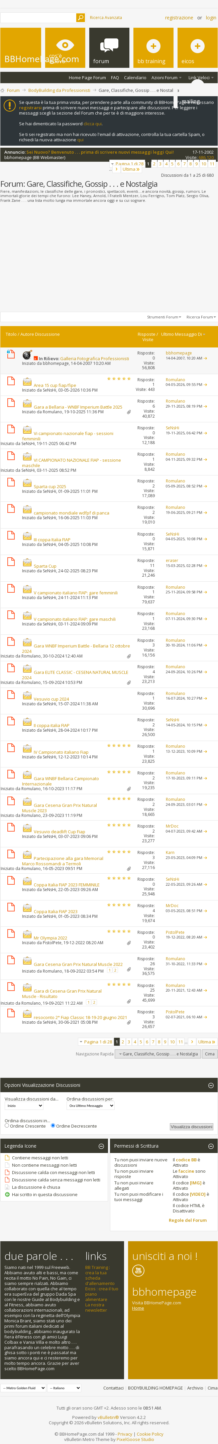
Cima (210, 1054)
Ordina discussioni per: (90, 1099)
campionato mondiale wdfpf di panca (71, 513)
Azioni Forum (164, 78)
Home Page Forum (87, 78)
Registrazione (179, 17)
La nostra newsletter (96, 1307)
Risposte (146, 334)
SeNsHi (49, 390)
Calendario (135, 78)
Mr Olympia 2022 (50, 938)
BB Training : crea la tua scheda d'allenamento (100, 1275)
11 (212, 164)
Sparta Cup (45, 566)
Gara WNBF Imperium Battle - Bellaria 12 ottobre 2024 (76, 648)
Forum (13, 90)
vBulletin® (108, 1417)
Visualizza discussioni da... (32, 1099)
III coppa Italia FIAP (52, 540)
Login (211, 17)
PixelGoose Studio (135, 1439)
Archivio (195, 1388)
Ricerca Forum (200, 316)
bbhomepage (18, 157)
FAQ (115, 78)
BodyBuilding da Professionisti (59, 90)
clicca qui (93, 124)
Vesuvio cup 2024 (51, 699)
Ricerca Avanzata (106, 17)
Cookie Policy (150, 1434)
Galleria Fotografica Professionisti (94, 358)
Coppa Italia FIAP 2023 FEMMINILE (67, 885)
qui (80, 140)
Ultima (131, 169)
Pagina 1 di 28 (129, 164)
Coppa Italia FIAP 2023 (56, 911)
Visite (147, 339)
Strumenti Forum (162, 316)
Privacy (125, 1434)
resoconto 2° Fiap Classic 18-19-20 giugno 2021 (80, 1017)
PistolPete (52, 943)
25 (152, 990)
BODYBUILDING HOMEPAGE (155, 1388)
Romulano (52, 412)
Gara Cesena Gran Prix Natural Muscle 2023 (59, 808)
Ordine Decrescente (74, 1126)
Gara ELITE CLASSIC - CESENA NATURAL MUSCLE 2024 (75, 675)
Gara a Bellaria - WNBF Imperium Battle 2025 (78, 407)
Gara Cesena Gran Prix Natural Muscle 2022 (78, 964)
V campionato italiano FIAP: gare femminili (76, 593)
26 (152, 964)
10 (203, 164)
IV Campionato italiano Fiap (61, 752)
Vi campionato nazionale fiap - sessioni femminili (67, 436)
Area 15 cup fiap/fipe (55, 385)
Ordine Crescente (25, 1126)
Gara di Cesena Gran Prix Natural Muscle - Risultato (62, 993)
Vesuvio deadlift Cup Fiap (59, 832)
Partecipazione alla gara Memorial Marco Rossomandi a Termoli (62, 861)
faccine (186, 1171)
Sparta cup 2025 (50, 486)
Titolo (11, 334)
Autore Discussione (40, 334)
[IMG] (196, 1183)
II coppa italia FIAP (52, 725)
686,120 (206, 157)
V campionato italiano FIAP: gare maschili (75, 619)
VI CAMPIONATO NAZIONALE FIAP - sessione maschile (71, 462)
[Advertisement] (109, 257)
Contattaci (113, 1388)
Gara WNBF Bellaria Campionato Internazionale (60, 781)
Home (138, 1308)
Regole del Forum (188, 1220)
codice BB (186, 1160)
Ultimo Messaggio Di (183, 334)
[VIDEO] (198, 1194)
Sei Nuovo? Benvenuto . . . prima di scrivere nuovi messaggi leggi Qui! (100, 152)
